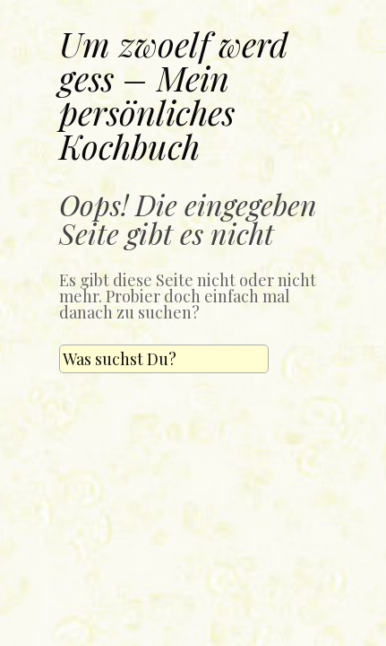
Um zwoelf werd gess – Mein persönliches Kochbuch (173, 95)
